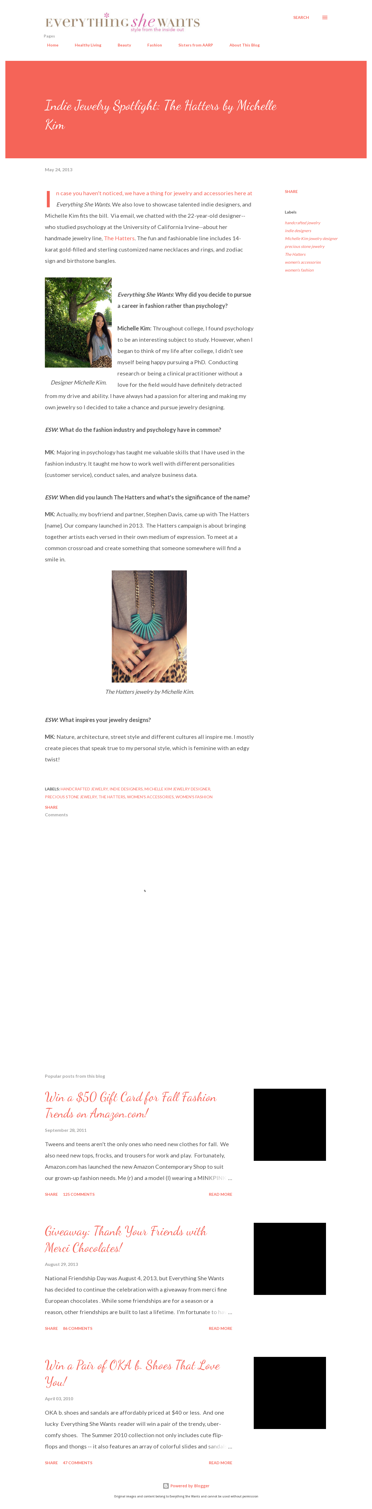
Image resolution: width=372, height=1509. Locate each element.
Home (49, 45)
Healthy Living (84, 45)
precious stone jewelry (304, 246)
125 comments (79, 1194)
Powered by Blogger (186, 1485)
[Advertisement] (140, 1003)
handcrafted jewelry (302, 222)
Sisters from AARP (192, 45)
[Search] (301, 17)
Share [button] (291, 191)
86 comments (77, 1328)
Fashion (151, 45)
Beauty (121, 45)
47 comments (77, 1462)
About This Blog (241, 45)
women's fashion (299, 270)
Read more (220, 1194)
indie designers (298, 230)
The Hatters (119, 238)
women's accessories (303, 262)
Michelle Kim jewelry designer (311, 238)
